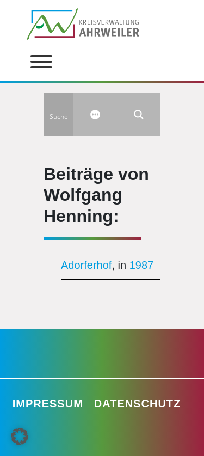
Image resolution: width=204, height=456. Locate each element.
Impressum (48, 404)
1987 (141, 265)
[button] (19, 436)
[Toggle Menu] (41, 61)
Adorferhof (86, 265)
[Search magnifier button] (138, 114)
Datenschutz (137, 404)
